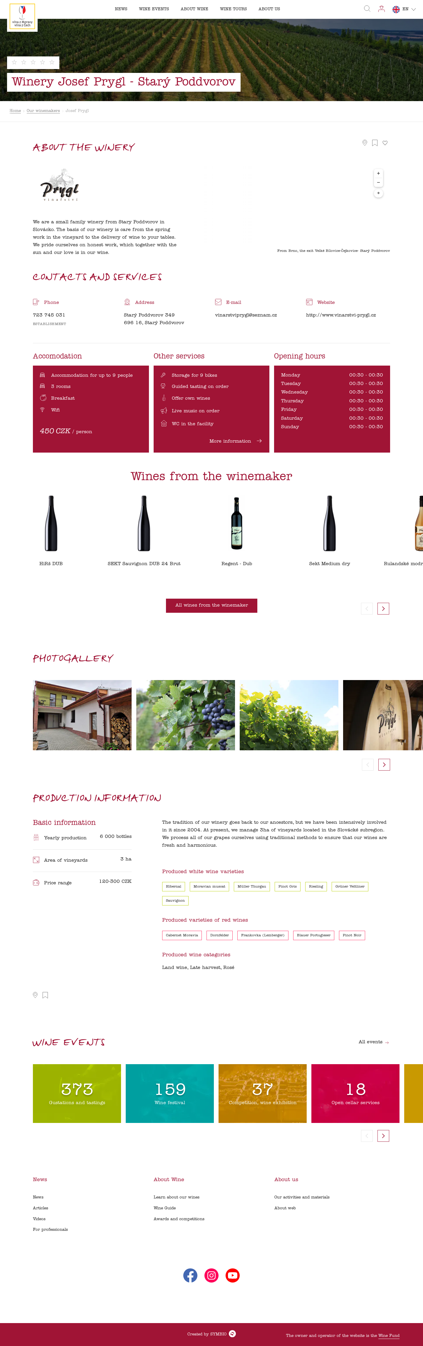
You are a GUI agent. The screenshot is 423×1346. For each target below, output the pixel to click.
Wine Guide (165, 1208)
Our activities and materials (302, 1197)
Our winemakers (43, 111)
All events (374, 1042)
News (38, 1197)
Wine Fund (389, 1336)
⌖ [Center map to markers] (378, 193)
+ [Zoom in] (378, 173)
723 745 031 (49, 315)
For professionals (50, 1230)
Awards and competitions (179, 1219)
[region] (292, 211)
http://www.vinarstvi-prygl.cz (341, 315)
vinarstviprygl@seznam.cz (246, 315)
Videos (39, 1219)
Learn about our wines (176, 1197)
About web (285, 1208)
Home (15, 111)
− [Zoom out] (378, 182)
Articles (40, 1208)
